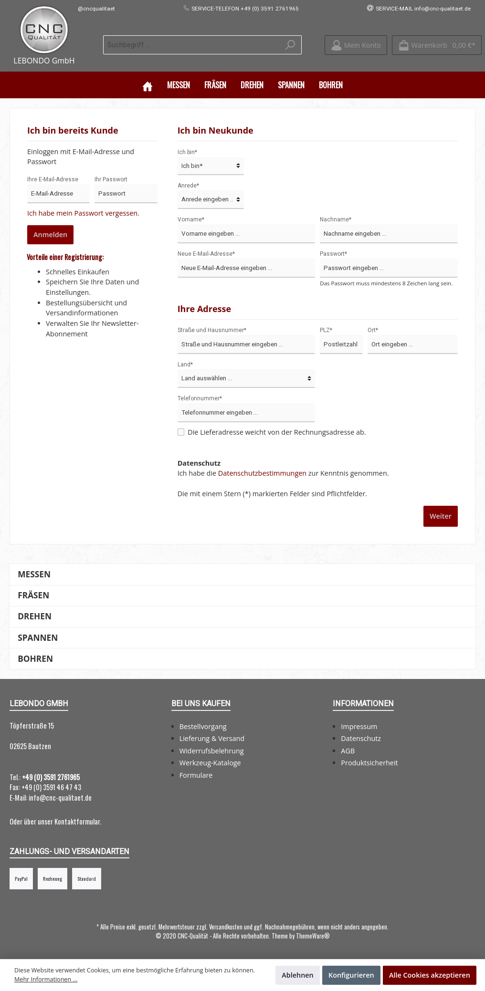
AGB (348, 749)
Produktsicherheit (369, 761)
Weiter (441, 515)
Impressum (359, 725)
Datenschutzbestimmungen (262, 472)
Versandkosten (225, 925)
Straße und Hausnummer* (212, 329)
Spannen (38, 636)
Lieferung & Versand (211, 737)
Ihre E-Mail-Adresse (52, 178)
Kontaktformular (77, 820)
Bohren (35, 657)
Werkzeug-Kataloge (210, 761)
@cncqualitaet (96, 8)
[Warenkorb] (437, 44)
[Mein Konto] (356, 44)
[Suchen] (290, 44)
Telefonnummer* (200, 397)
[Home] (147, 84)
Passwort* (333, 253)
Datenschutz (361, 737)
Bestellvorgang (203, 725)
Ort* (373, 329)
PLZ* (326, 329)
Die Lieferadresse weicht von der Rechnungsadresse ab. (277, 431)
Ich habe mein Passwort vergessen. (83, 212)
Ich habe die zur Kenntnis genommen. (283, 467)
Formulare (196, 774)
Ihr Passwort (111, 178)
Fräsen (33, 594)
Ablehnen (298, 975)
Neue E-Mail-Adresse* (206, 253)
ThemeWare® (313, 934)
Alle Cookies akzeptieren (429, 975)
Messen (34, 573)
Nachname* (335, 218)
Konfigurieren (351, 975)
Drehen (35, 615)
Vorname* (191, 218)
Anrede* (188, 184)
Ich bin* (187, 151)
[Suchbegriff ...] (191, 44)
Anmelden (50, 233)
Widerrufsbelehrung (211, 749)
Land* (185, 363)
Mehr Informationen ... (45, 979)
